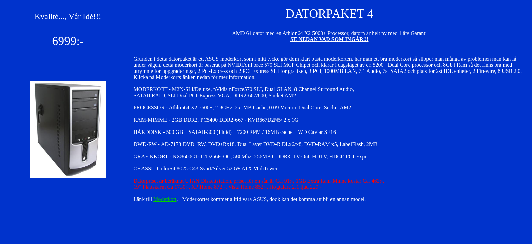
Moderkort (164, 199)
